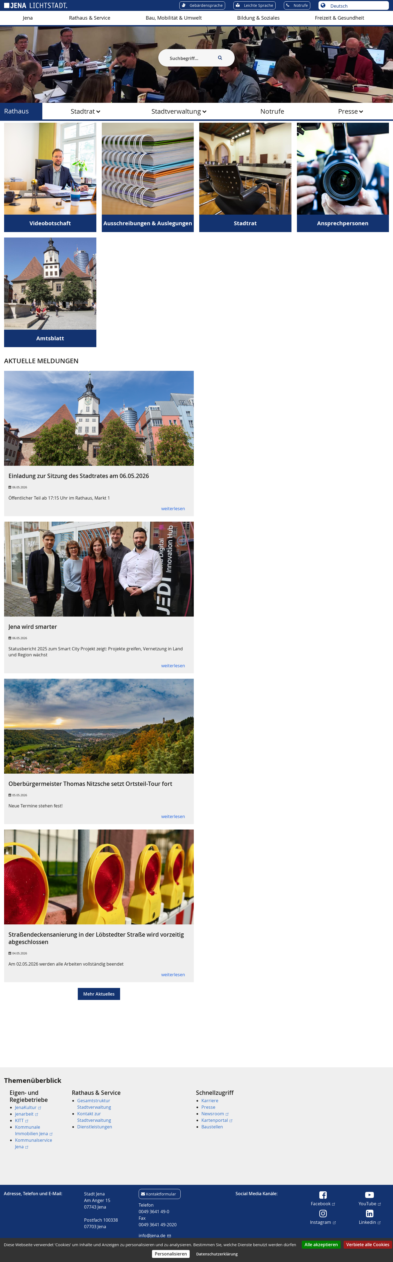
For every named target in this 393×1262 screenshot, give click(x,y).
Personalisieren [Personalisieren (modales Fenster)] (171, 1254)
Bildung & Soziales (258, 18)
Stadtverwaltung (176, 111)
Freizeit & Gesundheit (339, 18)
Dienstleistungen (94, 1127)
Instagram (322, 1222)
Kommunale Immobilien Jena (33, 1130)
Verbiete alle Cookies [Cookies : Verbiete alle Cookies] (367, 1245)
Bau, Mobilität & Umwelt (174, 18)
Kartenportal (216, 1120)
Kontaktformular (161, 1194)
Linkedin (369, 1222)
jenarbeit (26, 1114)
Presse (348, 111)
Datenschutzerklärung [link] (217, 1254)
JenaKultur (28, 1107)
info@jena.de (155, 1236)
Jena (28, 18)
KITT (21, 1120)
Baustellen (212, 1127)
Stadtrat (83, 111)
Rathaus (16, 111)
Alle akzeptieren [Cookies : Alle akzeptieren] (321, 1245)
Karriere (209, 1101)
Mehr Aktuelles (99, 1020)
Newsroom (214, 1114)
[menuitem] (28, 18)
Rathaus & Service (89, 18)
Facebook (323, 1203)
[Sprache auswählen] (356, 6)
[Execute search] (220, 57)
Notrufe (272, 111)
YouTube (370, 1203)
